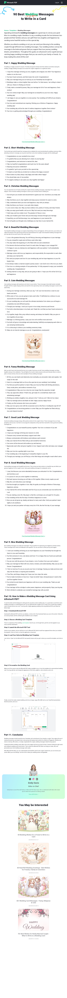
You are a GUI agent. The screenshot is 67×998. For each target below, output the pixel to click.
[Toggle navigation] (62, 3)
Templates (13, 30)
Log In (57, 2)
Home (6, 30)
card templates (25, 622)
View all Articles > (33, 798)
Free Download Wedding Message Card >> (33, 141)
